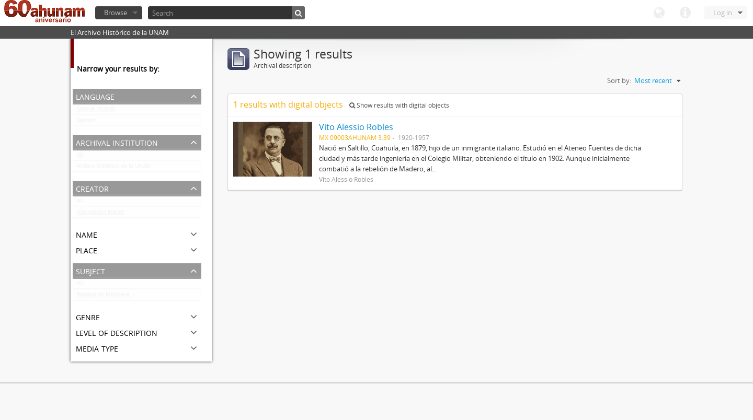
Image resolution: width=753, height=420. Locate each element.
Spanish (86, 122)
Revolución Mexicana (103, 296)
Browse (115, 12)
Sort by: (619, 80)
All (80, 156)
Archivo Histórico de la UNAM (114, 168)
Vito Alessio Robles (100, 214)
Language (659, 13)
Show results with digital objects (399, 105)
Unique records (96, 110)
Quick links (685, 13)
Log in (722, 12)
